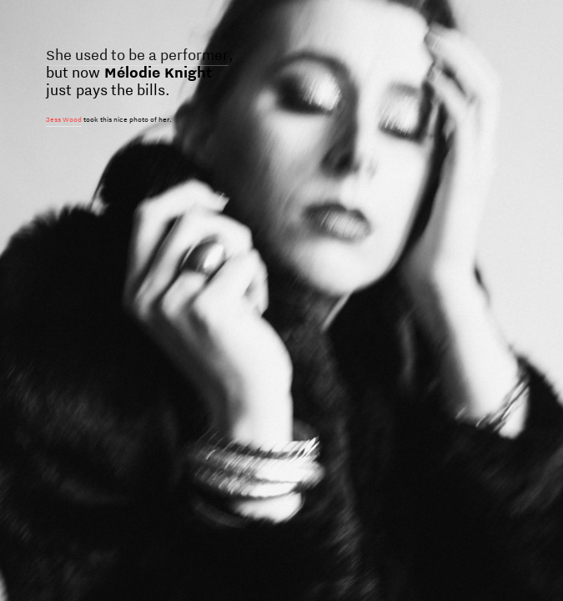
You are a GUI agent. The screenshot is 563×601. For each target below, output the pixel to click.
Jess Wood (64, 119)
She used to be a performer (137, 54)
